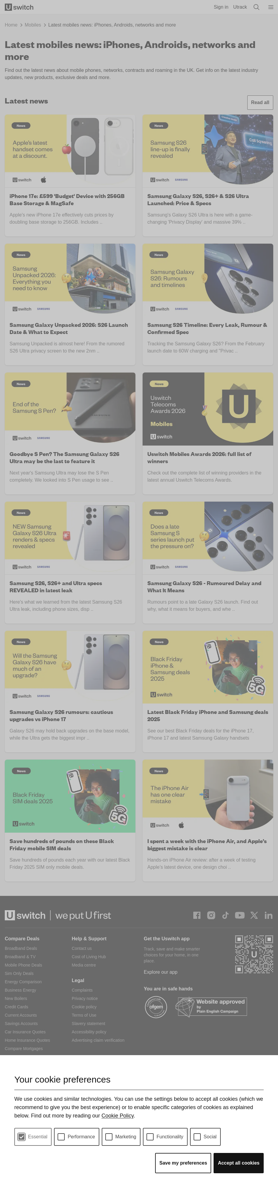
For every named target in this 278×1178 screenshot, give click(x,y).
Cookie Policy (117, 1116)
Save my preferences (183, 1162)
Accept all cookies (239, 1162)
